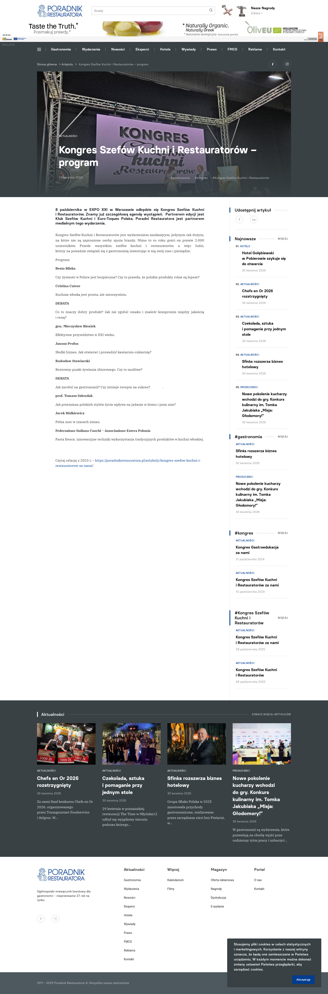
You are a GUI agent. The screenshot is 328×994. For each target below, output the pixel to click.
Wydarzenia (91, 49)
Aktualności (249, 284)
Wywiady (189, 49)
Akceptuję (303, 979)
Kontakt (279, 49)
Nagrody (216, 889)
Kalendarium (175, 880)
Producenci (249, 387)
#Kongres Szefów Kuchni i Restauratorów (241, 178)
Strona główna (47, 64)
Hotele (165, 49)
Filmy (170, 889)
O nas (258, 880)
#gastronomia (180, 178)
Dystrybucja (218, 897)
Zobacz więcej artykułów (271, 714)
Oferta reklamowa (222, 880)
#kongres (201, 178)
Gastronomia (61, 49)
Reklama (255, 49)
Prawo (212, 49)
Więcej (283, 238)
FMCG (232, 49)
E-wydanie (217, 906)
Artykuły (67, 64)
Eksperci (142, 49)
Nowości (118, 49)
